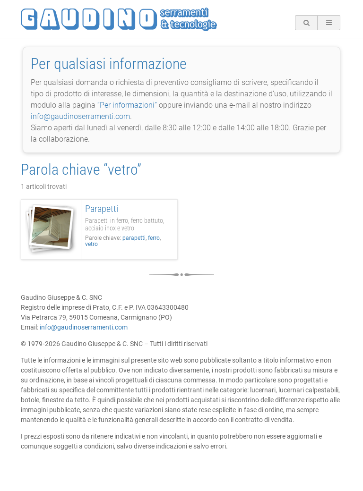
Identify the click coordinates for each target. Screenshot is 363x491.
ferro (154, 238)
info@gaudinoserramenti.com (80, 116)
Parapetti (101, 208)
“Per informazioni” (127, 105)
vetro (91, 244)
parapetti (134, 238)
